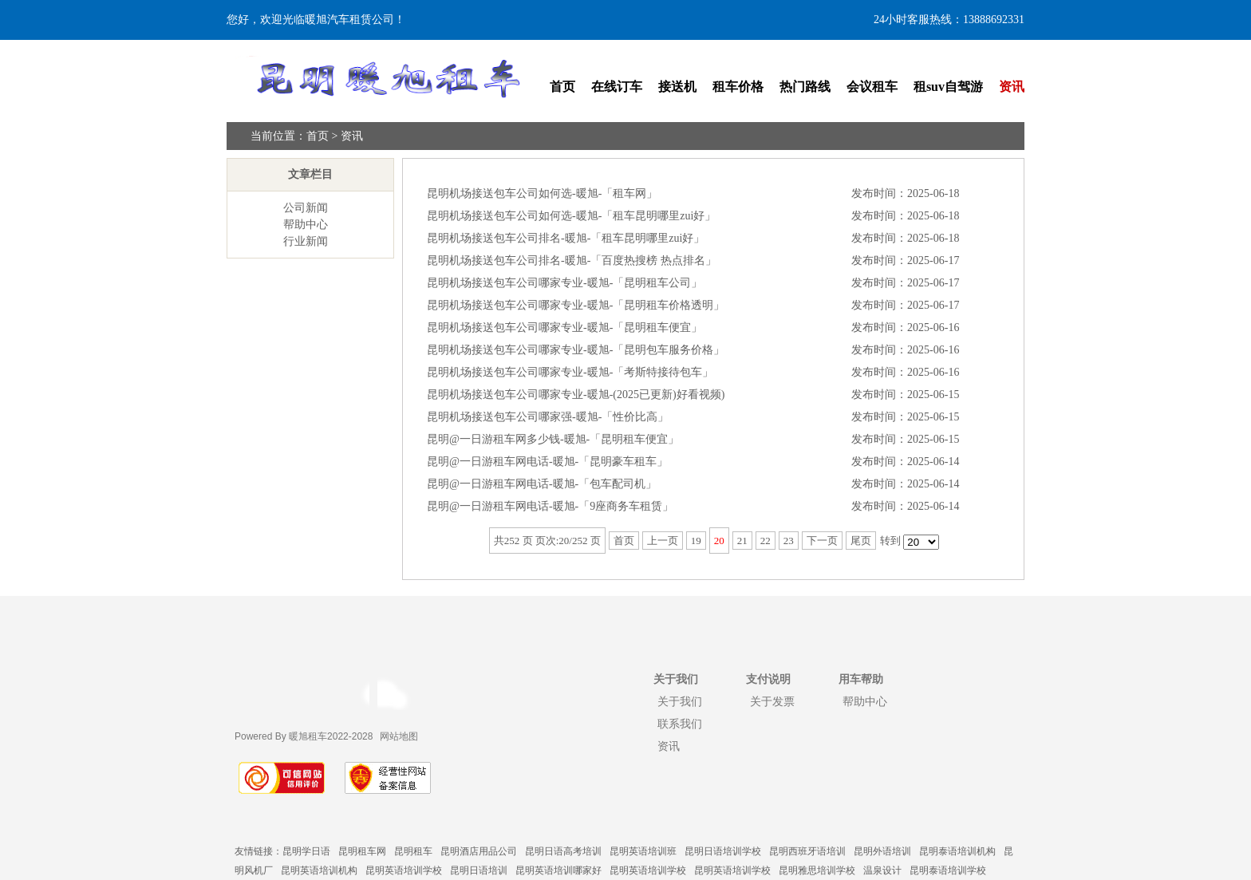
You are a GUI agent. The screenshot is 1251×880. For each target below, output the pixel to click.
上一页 (662, 541)
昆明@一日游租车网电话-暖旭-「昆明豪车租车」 (547, 462)
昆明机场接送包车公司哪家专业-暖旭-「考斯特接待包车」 (570, 372)
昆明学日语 (306, 851)
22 (765, 541)
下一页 (822, 541)
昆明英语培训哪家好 (558, 870)
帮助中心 (305, 225)
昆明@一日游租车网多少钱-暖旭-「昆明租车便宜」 (553, 439)
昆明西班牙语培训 (807, 851)
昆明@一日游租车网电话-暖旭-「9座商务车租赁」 (550, 506)
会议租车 (872, 86)
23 (788, 541)
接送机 (677, 86)
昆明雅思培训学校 (817, 870)
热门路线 (805, 86)
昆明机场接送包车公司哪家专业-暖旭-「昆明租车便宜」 (564, 327)
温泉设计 (882, 870)
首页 (562, 86)
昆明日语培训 (478, 870)
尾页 (860, 541)
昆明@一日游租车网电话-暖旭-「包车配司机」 (542, 484)
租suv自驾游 (948, 86)
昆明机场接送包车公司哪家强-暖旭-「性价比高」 (548, 417)
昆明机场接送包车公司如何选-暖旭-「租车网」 (542, 193)
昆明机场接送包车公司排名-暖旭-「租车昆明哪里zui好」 (565, 238)
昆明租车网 (362, 851)
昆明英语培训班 (643, 851)
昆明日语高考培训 (563, 851)
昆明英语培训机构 (319, 870)
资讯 (1011, 86)
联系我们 (679, 723)
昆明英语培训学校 (403, 870)
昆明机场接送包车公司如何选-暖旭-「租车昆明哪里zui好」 (571, 216)
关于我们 (679, 701)
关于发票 (772, 701)
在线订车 (616, 86)
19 (696, 541)
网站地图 (399, 736)
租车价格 (738, 86)
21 (742, 541)
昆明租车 (413, 851)
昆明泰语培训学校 (948, 870)
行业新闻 (305, 241)
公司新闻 (305, 208)
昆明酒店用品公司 (478, 851)
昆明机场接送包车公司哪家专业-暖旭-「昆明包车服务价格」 (575, 350)
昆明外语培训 (882, 851)
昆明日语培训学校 (723, 851)
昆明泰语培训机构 (957, 851)
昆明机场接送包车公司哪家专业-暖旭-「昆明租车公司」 (564, 283)
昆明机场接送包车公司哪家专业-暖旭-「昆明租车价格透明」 (575, 305)
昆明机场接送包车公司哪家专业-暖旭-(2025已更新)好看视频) (575, 395)
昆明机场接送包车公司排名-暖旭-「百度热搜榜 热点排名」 (571, 260)
